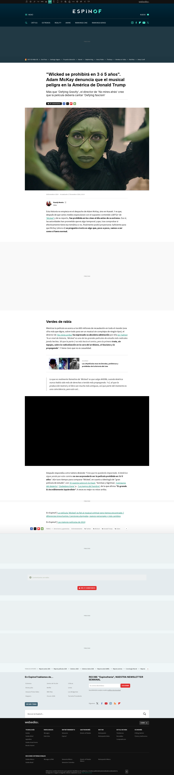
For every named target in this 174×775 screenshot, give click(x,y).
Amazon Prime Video (32, 692)
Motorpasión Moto (104, 736)
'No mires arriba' (64, 334)
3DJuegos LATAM (49, 759)
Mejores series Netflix (103, 669)
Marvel (80, 59)
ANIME (68, 23)
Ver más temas (31, 704)
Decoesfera (120, 736)
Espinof (87, 11)
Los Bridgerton (73, 692)
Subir (143, 723)
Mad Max (131, 59)
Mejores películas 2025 (60, 669)
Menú (30, 15)
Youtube (144, 22)
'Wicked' (50, 218)
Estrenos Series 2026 (88, 669)
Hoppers (28, 696)
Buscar (145, 714)
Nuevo (143, 15)
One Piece (44, 59)
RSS (115, 703)
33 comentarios (55, 104)
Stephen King (89, 59)
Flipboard (140, 22)
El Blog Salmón (139, 733)
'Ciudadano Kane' (66, 486)
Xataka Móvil (29, 736)
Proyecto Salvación (69, 59)
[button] (60, 202)
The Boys (109, 59)
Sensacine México (67, 759)
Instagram (132, 22)
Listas (70, 688)
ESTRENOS (46, 23)
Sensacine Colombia (68, 762)
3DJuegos (46, 733)
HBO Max (50, 692)
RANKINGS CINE (81, 23)
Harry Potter (100, 59)
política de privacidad (114, 690)
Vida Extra (47, 736)
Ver (88, 588)
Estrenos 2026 (74, 669)
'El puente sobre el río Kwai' (82, 482)
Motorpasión (102, 733)
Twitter (147, 22)
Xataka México (30, 759)
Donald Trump (108, 529)
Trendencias (120, 733)
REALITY (58, 23)
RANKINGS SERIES (99, 23)
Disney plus (29, 688)
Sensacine (65, 733)
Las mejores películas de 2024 (71, 522)
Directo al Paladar (85, 733)
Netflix (49, 688)
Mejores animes (118, 669)
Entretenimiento (76, 529)
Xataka (28, 733)
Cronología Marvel (131, 669)
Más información (87, 773)
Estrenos (29, 683)
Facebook (136, 22)
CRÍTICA (34, 23)
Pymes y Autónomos (141, 736)
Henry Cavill (141, 59)
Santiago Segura (55, 59)
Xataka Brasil (29, 762)
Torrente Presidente (75, 696)
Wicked (97, 529)
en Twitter (122, 334)
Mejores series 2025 (44, 669)
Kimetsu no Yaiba (121, 59)
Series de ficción (52, 683)
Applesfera (29, 739)
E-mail (74, 103)
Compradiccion (121, 739)
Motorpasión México (104, 759)
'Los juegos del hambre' (89, 486)
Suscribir (125, 686)
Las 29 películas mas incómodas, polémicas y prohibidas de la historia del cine (100, 364)
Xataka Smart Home (32, 742)
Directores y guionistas (61, 529)
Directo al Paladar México (85, 760)
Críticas (70, 683)
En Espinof (85, 361)
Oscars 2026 (51, 696)
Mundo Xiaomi (30, 745)
